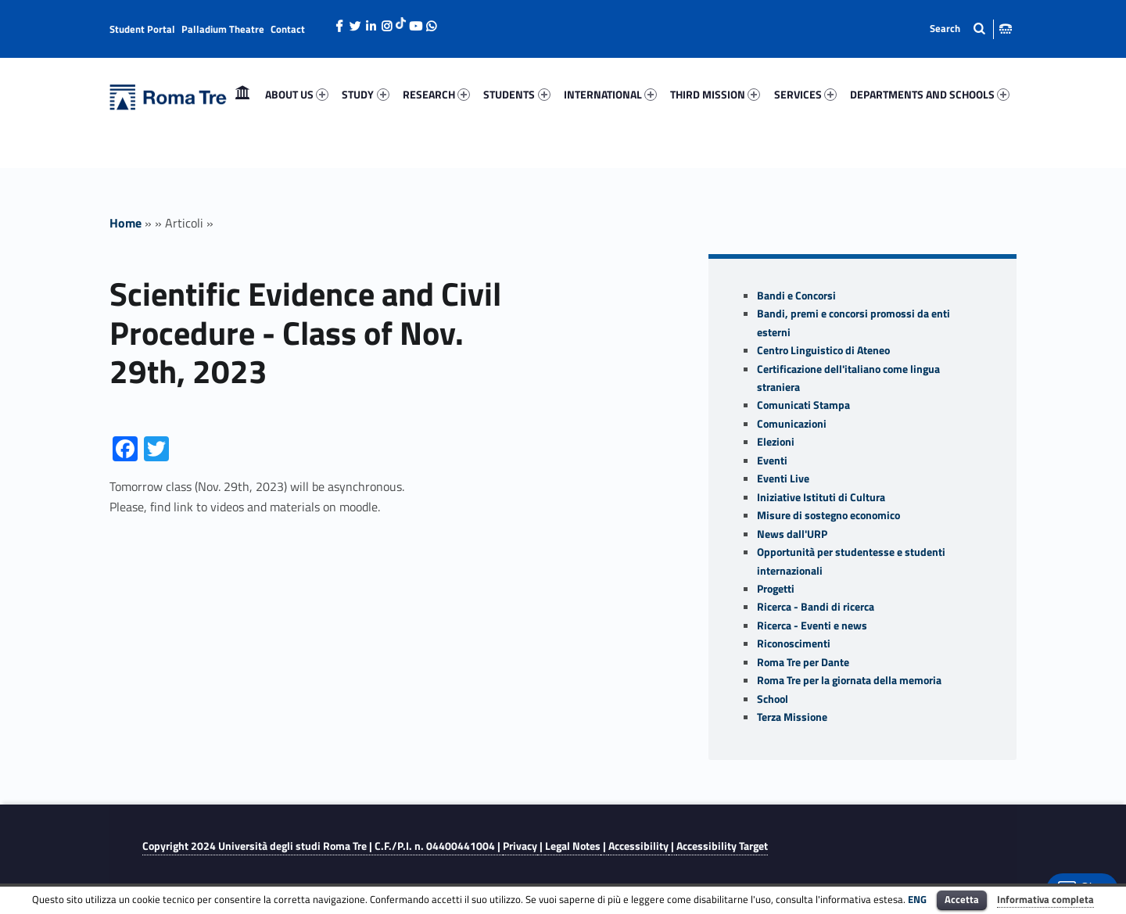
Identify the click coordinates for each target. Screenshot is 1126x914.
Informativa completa (1045, 899)
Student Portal (142, 29)
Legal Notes (573, 846)
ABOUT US (296, 94)
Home (242, 94)
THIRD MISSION (715, 94)
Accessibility (638, 846)
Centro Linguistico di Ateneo (823, 350)
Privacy (520, 846)
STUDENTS (516, 94)
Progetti (775, 588)
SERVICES (805, 94)
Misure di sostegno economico (828, 515)
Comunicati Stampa (803, 405)
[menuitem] (242, 94)
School (772, 699)
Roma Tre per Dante (803, 662)
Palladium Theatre (222, 29)
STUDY (365, 94)
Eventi (772, 460)
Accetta (962, 899)
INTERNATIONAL (610, 94)
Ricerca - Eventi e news (812, 625)
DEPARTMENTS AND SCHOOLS (929, 94)
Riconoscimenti (793, 643)
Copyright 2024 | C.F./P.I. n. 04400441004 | (322, 846)
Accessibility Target (722, 846)
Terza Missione (792, 717)
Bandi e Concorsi (796, 295)
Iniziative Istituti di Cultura (821, 497)
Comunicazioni (792, 423)
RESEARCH (436, 94)
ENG (917, 899)
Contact (288, 29)
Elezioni (775, 441)
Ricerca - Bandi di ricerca (815, 606)
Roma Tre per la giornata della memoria (849, 680)
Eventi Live (783, 478)
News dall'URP (792, 534)
